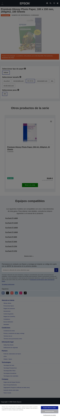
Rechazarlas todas (49, 411)
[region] (30, 411)
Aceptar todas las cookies (49, 407)
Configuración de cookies (49, 415)
